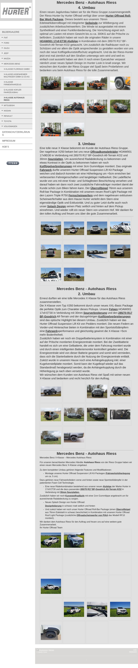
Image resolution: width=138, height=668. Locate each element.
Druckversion (42, 650)
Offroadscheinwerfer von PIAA (92, 515)
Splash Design (56, 206)
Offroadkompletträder (104, 151)
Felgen (113, 309)
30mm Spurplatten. (70, 492)
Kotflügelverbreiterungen (56, 166)
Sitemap (51, 650)
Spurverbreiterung (95, 312)
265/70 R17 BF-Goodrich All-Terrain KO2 (101, 489)
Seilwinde (91, 22)
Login (135, 649)
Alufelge (107, 486)
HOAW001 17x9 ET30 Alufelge (59, 41)
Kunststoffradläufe (75, 496)
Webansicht (133, 651)
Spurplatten (55, 158)
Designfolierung (53, 506)
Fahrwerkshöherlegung (118, 473)
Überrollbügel (99, 188)
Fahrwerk (46, 169)
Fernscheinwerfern (81, 195)
